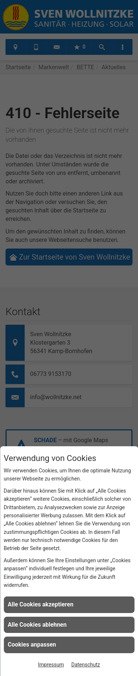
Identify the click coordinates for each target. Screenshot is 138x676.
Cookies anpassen (32, 644)
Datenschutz (85, 665)
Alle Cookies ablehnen (37, 624)
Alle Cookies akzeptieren (40, 604)
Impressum (51, 665)
